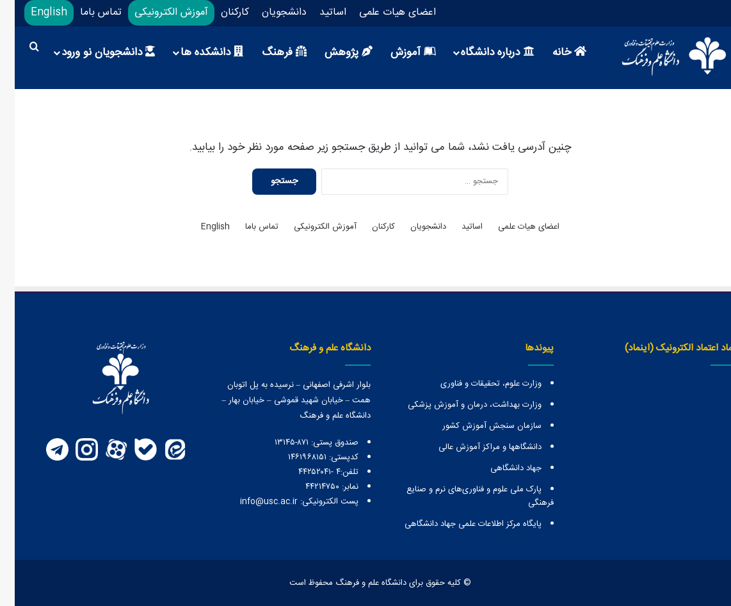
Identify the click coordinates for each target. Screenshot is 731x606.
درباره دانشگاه (482, 52)
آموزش (398, 52)
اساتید (318, 12)
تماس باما (86, 12)
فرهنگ (269, 52)
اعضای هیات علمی (382, 12)
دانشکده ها (197, 52)
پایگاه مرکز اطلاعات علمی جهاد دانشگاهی (458, 524)
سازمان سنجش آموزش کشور (477, 426)
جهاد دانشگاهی (501, 468)
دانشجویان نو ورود (93, 52)
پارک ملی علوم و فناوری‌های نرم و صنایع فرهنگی (465, 496)
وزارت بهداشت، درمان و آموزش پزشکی (460, 405)
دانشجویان (269, 12)
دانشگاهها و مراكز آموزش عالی (475, 447)
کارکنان (220, 12)
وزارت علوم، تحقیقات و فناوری (476, 384)
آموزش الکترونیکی (156, 12)
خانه (555, 52)
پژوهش (334, 52)
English (34, 12)
